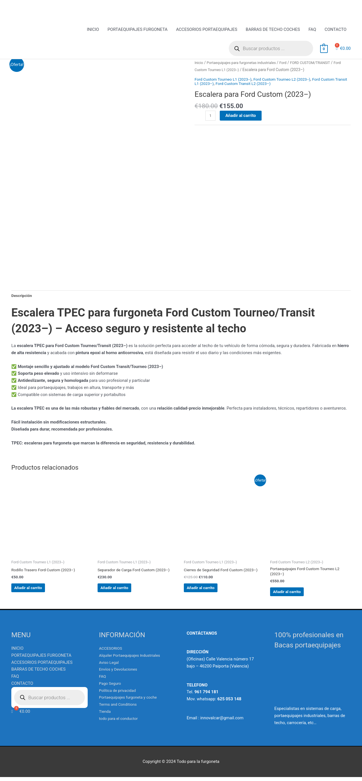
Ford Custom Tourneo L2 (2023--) (290, 86)
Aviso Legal (110, 666)
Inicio (199, 63)
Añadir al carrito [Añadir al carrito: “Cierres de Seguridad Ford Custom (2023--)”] (210, 594)
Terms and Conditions (119, 708)
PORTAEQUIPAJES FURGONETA (137, 30)
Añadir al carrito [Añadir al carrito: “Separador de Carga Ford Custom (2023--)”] (124, 589)
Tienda (105, 715)
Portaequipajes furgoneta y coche (130, 701)
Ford (291, 63)
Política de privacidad (119, 694)
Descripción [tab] (22, 295)
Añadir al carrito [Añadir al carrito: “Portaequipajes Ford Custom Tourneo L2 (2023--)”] (296, 594)
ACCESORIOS (111, 652)
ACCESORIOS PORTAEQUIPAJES (206, 30)
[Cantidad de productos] (210, 123)
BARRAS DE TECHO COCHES (273, 30)
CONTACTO (335, 30)
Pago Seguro (111, 687)
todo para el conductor (120, 722)
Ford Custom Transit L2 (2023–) (262, 91)
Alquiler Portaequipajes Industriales (132, 659)
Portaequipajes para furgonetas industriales (245, 63)
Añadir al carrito (241, 123)
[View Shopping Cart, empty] (324, 49)
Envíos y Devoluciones (120, 673)
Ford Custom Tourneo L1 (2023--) (260, 70)
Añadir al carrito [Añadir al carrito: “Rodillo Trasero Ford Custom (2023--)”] (38, 589)
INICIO (93, 30)
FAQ (312, 30)
